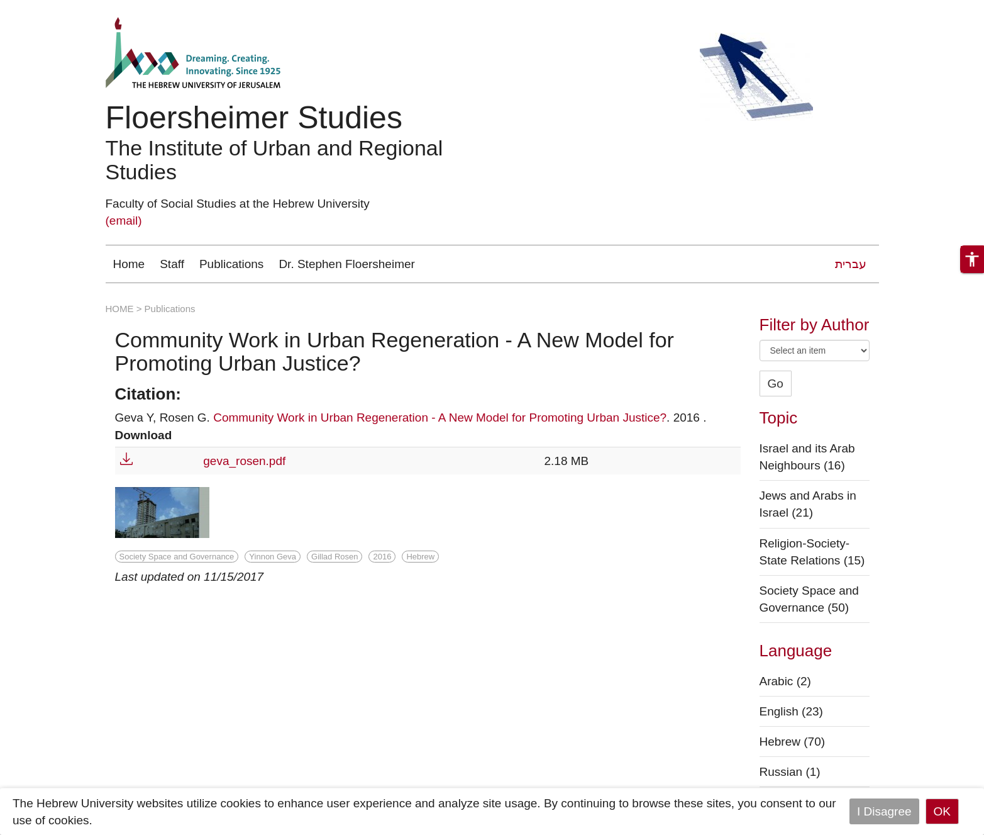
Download (143, 435)
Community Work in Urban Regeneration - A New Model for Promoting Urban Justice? (439, 417)
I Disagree (884, 811)
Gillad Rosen (334, 556)
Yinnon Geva (272, 556)
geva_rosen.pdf (244, 461)
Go (775, 383)
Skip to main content (54, 8)
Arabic (785, 681)
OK (942, 811)
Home (129, 264)
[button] (972, 259)
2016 (382, 556)
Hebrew (420, 556)
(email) (124, 220)
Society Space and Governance (177, 556)
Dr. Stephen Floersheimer (347, 264)
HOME (120, 308)
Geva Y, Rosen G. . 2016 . (411, 417)
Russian (790, 771)
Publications (231, 264)
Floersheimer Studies (254, 117)
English (791, 711)
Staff (172, 264)
